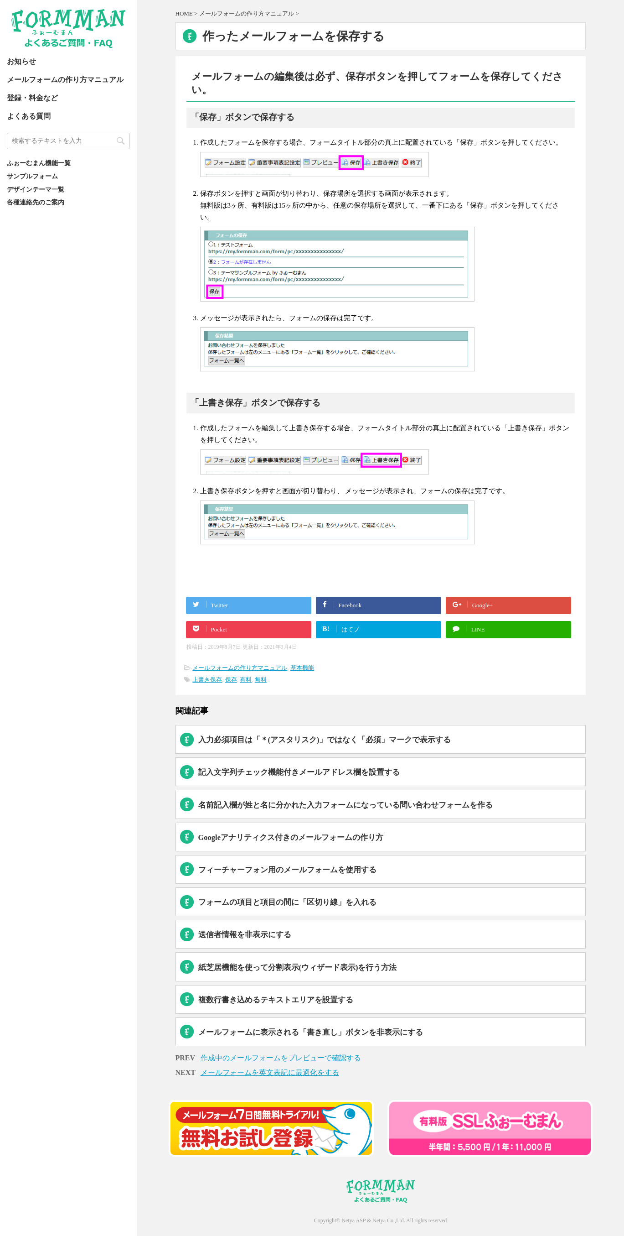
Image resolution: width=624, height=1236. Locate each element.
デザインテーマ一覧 (35, 189)
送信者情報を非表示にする (244, 934)
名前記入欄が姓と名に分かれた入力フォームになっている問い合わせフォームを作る (345, 805)
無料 (261, 679)
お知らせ (21, 61)
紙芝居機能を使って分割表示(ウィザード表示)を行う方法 (297, 967)
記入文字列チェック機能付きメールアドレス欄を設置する (299, 772)
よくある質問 (29, 116)
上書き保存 (207, 679)
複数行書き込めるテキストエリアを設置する (275, 1000)
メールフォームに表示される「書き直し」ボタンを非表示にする (310, 1032)
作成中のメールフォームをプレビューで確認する (281, 1058)
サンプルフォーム (32, 176)
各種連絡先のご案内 (35, 202)
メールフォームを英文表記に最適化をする (270, 1072)
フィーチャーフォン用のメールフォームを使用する (287, 870)
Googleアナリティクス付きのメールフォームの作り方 (291, 837)
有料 (246, 679)
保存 (231, 679)
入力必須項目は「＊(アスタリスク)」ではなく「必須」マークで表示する (324, 739)
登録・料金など (32, 98)
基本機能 (302, 667)
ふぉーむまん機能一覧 (39, 163)
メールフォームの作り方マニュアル (65, 79)
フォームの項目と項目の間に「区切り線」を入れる (287, 902)
